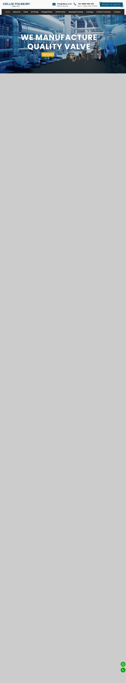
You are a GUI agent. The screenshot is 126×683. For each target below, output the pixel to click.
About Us (16, 12)
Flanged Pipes (46, 12)
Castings (89, 12)
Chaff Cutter (60, 12)
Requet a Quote (111, 5)
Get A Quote (48, 54)
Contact (117, 12)
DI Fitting (34, 12)
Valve (25, 12)
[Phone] (123, 670)
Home (7, 12)
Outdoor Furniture (103, 12)
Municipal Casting (76, 12)
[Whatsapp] (123, 664)
